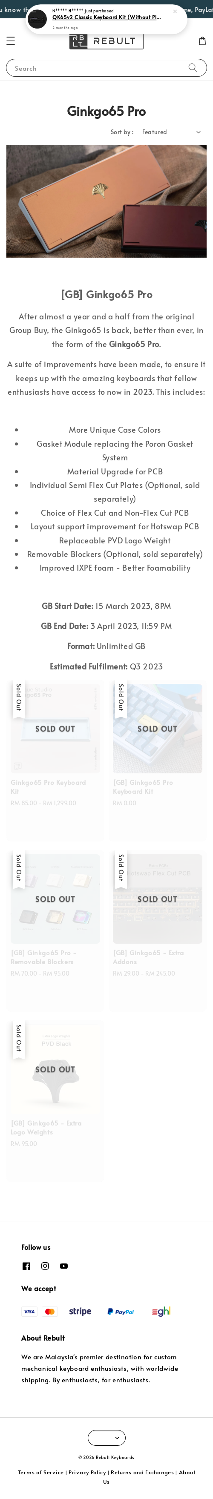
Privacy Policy (87, 1472)
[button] (10, 41)
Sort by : (122, 132)
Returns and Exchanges (142, 1472)
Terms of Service (41, 1472)
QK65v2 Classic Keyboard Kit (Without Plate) (106, 16)
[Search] (193, 67)
